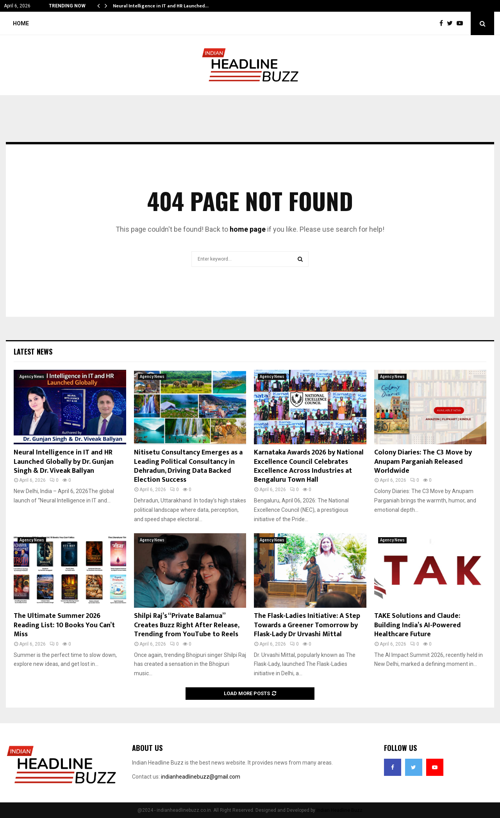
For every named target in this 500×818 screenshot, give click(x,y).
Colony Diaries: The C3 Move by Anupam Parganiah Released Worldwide (423, 462)
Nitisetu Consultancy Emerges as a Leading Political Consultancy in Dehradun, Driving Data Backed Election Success (188, 466)
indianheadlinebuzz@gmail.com (200, 777)
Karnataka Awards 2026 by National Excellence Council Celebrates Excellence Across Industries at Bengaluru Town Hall (309, 466)
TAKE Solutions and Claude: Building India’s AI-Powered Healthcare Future (417, 625)
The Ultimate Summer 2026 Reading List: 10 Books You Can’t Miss (64, 625)
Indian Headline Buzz (339, 810)
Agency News (32, 376)
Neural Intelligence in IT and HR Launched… (161, 6)
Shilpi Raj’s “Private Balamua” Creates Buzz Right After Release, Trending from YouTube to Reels (186, 625)
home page (248, 229)
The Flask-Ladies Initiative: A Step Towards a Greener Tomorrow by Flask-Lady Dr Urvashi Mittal (307, 625)
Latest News (33, 351)
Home (21, 23)
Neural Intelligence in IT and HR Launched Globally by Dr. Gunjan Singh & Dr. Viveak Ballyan (64, 462)
